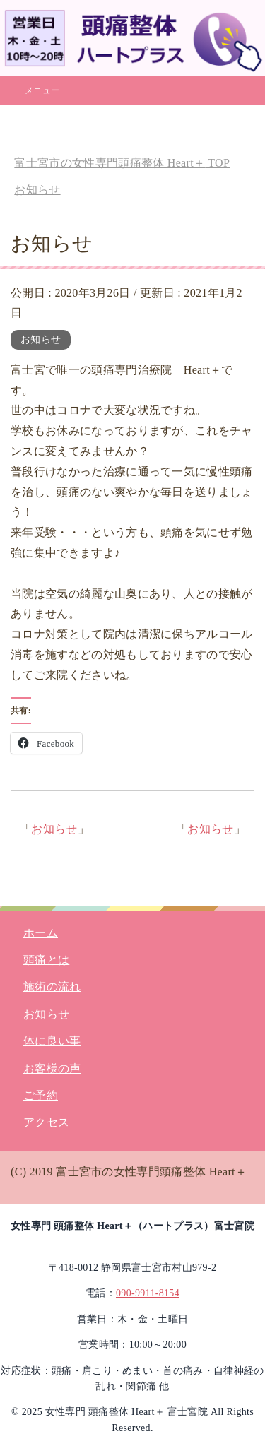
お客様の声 (52, 1068)
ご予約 (40, 1095)
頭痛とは (46, 960)
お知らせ (40, 339)
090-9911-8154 (147, 1293)
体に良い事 (52, 1041)
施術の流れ (52, 986)
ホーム (40, 933)
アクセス (46, 1122)
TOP (122, 163)
